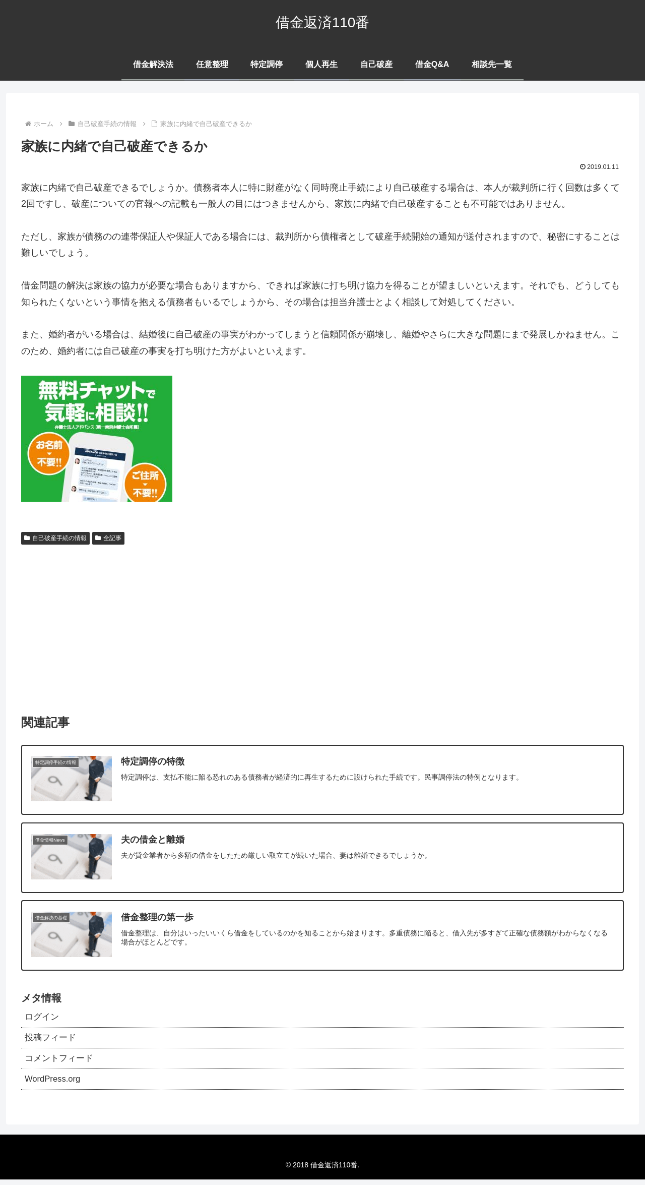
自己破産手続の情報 (55, 538)
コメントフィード (61, 1062)
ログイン (43, 1018)
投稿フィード (52, 1040)
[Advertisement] (322, 624)
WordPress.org (55, 1084)
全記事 (108, 538)
